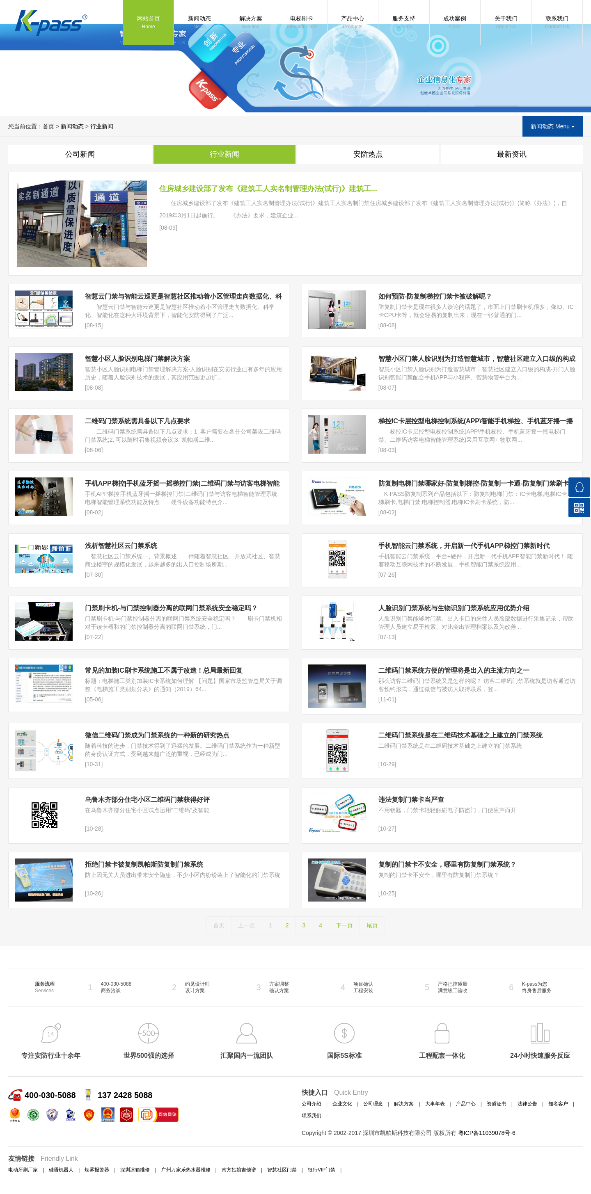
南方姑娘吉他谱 (239, 1170)
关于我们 (506, 23)
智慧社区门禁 (282, 1170)
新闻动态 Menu (553, 126)
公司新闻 (80, 154)
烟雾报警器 (97, 1170)
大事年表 (435, 1104)
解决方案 (250, 23)
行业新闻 (101, 126)
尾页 (372, 925)
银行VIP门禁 (321, 1170)
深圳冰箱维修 (135, 1170)
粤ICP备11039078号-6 (486, 1133)
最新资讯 (512, 154)
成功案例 (455, 23)
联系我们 (556, 23)
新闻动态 (199, 23)
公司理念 (373, 1104)
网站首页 (148, 23)
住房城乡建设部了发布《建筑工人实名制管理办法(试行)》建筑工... (268, 189)
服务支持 (403, 23)
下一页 (344, 925)
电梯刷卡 (301, 23)
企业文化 (342, 1104)
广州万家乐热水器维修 (186, 1170)
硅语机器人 (61, 1170)
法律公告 (527, 1104)
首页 (48, 126)
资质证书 (496, 1104)
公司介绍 (311, 1104)
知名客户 (558, 1104)
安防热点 (368, 154)
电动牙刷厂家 (23, 1170)
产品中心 (353, 23)
